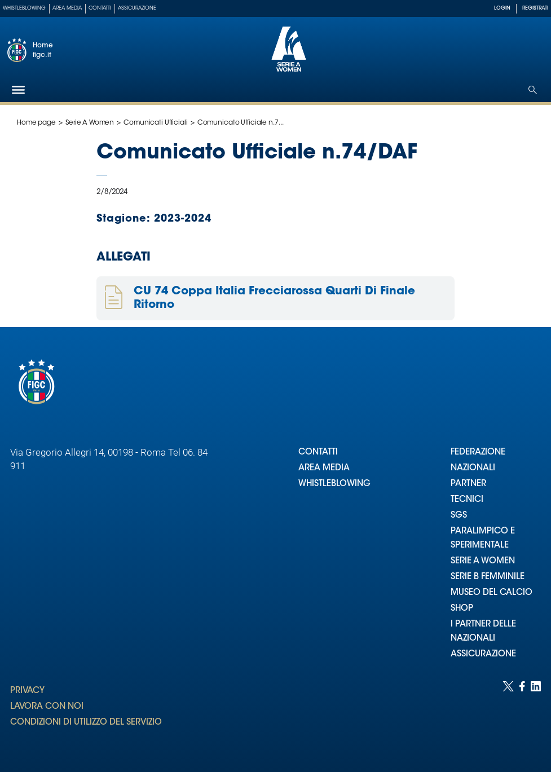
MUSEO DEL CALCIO (491, 593)
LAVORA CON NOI (46, 707)
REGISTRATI (535, 8)
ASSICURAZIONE (483, 654)
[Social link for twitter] (508, 715)
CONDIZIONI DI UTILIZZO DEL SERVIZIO (86, 722)
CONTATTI (318, 452)
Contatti (100, 8)
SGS (459, 515)
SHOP (462, 609)
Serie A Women (89, 123)
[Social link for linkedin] (536, 715)
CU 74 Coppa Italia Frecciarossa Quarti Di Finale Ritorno (274, 298)
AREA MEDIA (324, 468)
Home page (36, 123)
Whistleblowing (24, 8)
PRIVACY (27, 691)
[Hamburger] (18, 89)
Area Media (67, 8)
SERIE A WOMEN (483, 561)
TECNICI (467, 500)
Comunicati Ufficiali (156, 123)
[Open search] (532, 90)
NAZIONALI (473, 468)
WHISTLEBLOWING (334, 484)
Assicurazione (137, 8)
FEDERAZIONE (478, 452)
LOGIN (502, 8)
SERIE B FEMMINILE (487, 577)
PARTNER (468, 484)
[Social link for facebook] (522, 715)
